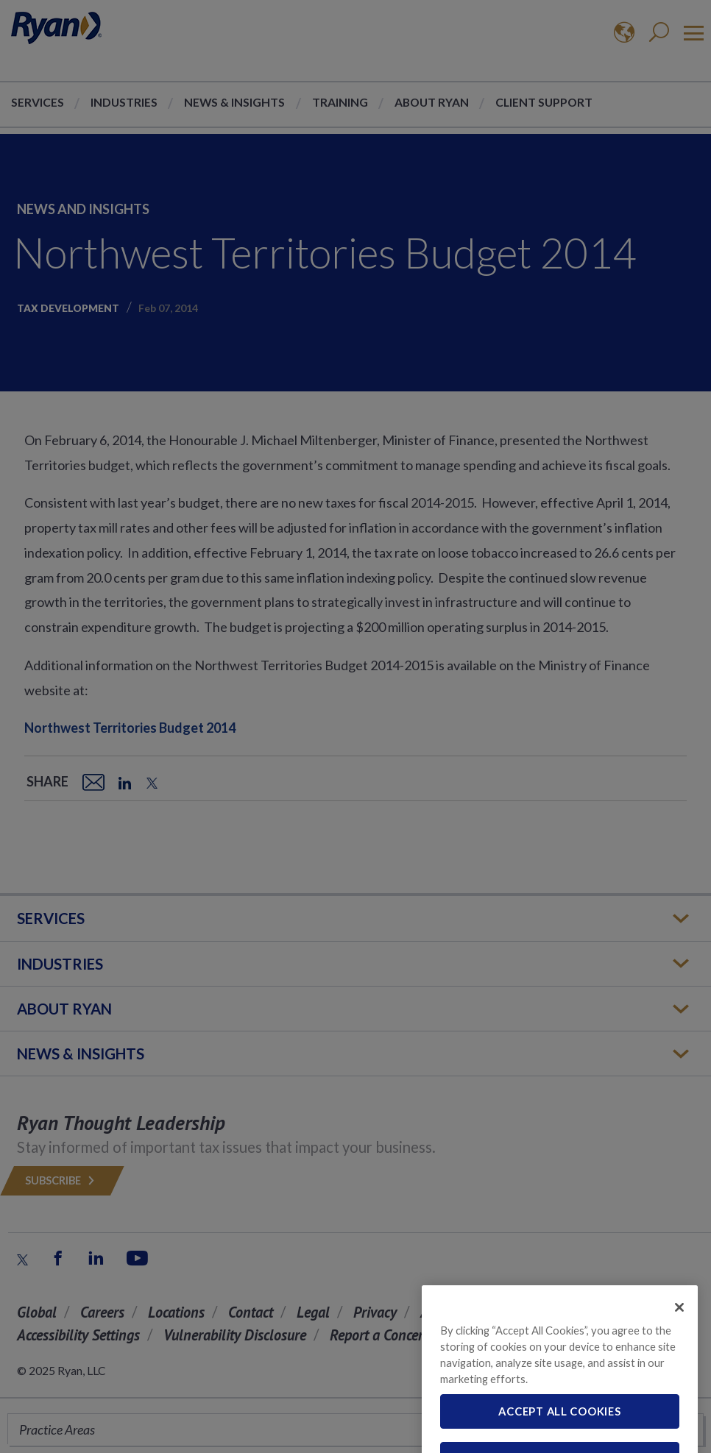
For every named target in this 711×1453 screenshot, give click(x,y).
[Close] (679, 1319)
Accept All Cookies (559, 1423)
